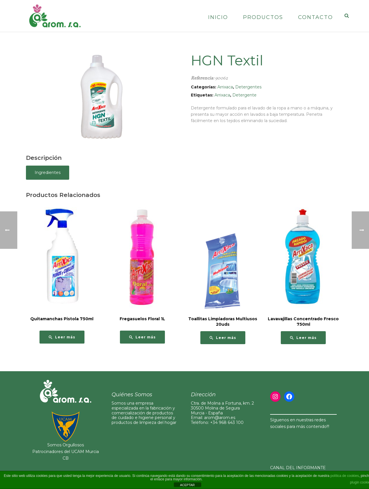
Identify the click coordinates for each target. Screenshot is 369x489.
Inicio (218, 17)
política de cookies (344, 476)
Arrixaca (225, 87)
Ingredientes (48, 172)
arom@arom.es (219, 417)
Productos (263, 17)
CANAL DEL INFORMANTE (298, 467)
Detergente (244, 95)
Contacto (315, 17)
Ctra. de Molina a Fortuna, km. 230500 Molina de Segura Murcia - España (222, 408)
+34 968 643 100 (227, 422)
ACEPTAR (187, 485)
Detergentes (248, 87)
